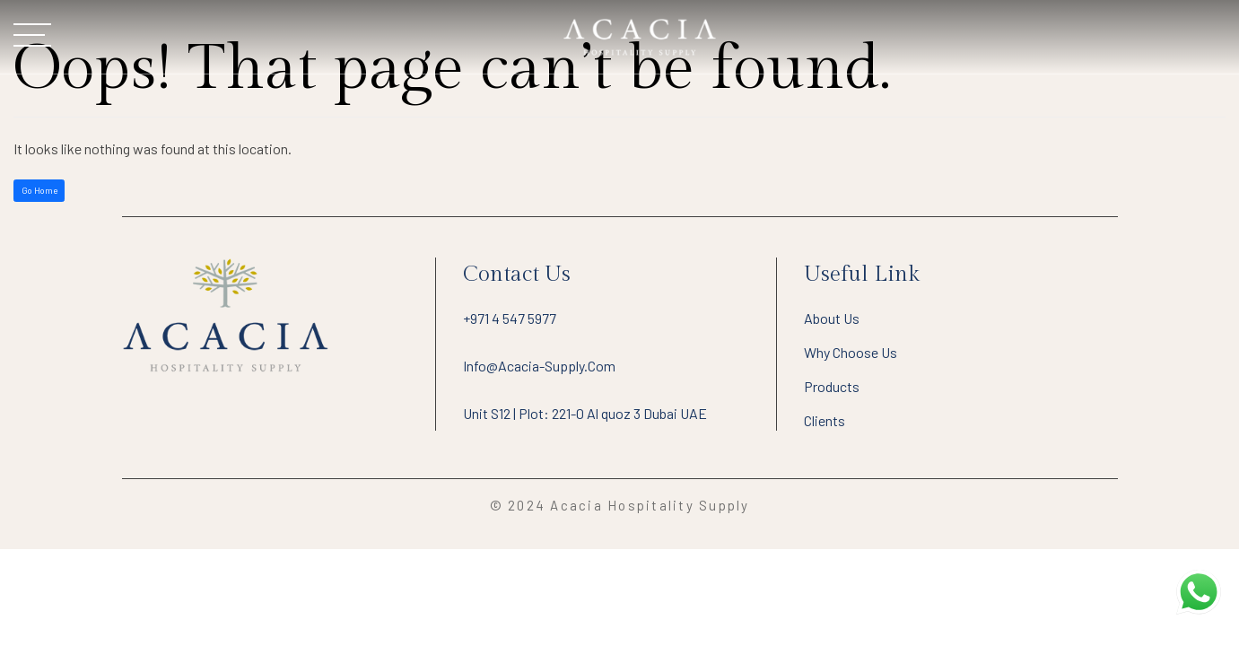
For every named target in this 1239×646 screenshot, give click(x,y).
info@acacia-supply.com (539, 365)
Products (831, 386)
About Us (831, 318)
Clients (824, 420)
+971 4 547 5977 (509, 318)
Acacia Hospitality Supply (649, 505)
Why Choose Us (850, 352)
